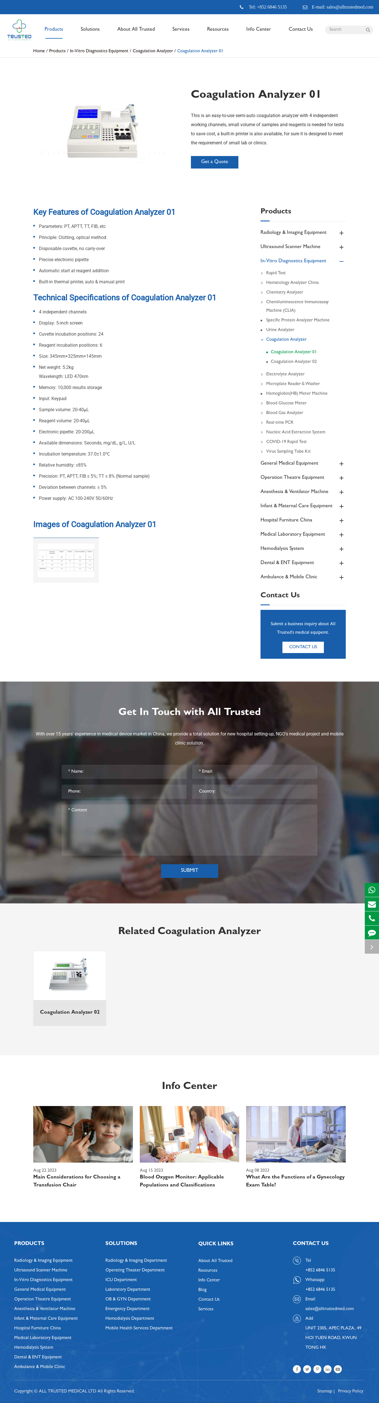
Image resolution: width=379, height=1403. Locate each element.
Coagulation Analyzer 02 (294, 362)
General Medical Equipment (303, 464)
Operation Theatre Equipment (303, 478)
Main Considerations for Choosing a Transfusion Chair (76, 1181)
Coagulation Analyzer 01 (200, 51)
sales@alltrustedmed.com (329, 1309)
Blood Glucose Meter (284, 403)
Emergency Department (127, 1309)
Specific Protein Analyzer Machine (298, 320)
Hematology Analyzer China (290, 283)
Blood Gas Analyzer (282, 413)
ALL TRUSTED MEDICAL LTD (67, 1391)
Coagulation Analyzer (153, 51)
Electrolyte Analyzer (283, 374)
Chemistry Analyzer (282, 292)
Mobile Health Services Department (139, 1328)
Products (54, 33)
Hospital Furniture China (303, 520)
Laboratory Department (127, 1290)
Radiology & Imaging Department (136, 1261)
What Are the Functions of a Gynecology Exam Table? (295, 1181)
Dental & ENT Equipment (303, 563)
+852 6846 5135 (320, 1290)
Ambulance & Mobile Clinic (303, 577)
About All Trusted (136, 33)
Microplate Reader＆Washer (290, 384)
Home (39, 51)
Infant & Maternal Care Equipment (303, 506)
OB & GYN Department (128, 1299)
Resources (218, 33)
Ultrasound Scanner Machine (303, 247)
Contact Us (301, 33)
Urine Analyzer (280, 330)
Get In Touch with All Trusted (189, 713)
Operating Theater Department (135, 1270)
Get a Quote (214, 162)
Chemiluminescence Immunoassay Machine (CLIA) (295, 305)
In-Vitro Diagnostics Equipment (99, 51)
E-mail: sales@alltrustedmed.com (338, 7)
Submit (189, 871)
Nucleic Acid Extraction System (293, 432)
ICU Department (121, 1280)
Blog (202, 1290)
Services (181, 33)
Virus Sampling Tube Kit (286, 452)
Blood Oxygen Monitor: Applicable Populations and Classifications (182, 1181)
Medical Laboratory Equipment (303, 535)
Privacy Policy (350, 1391)
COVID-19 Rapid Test (284, 442)
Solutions (90, 33)
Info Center (258, 33)
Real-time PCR (277, 423)
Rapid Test (273, 273)
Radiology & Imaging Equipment (303, 233)
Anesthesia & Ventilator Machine (303, 492)
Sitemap (324, 1391)
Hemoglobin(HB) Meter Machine (297, 394)
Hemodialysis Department (129, 1319)
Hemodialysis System (303, 549)
